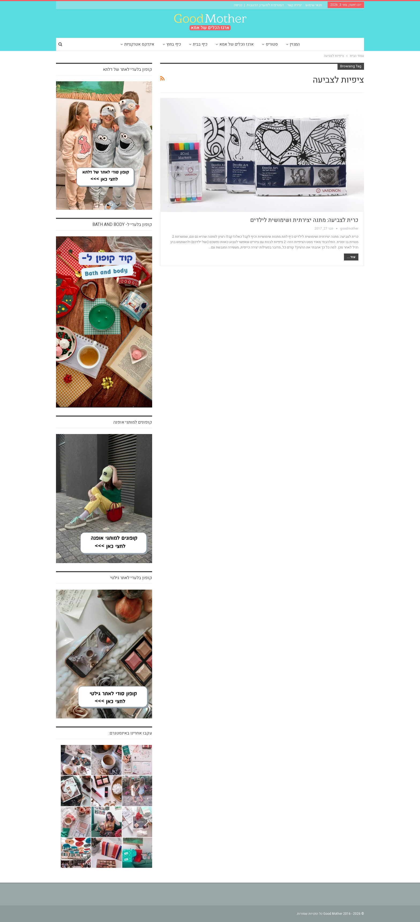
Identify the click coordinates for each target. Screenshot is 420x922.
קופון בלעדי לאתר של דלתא (127, 69)
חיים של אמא (350, 101)
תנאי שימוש (313, 5)
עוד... (351, 257)
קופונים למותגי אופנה (132, 422)
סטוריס (272, 44)
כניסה (238, 5)
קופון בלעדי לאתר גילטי (131, 578)
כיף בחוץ (173, 44)
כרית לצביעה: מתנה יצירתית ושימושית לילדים (304, 220)
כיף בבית (200, 44)
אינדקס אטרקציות (139, 44)
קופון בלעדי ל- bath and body (122, 224)
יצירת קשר (294, 5)
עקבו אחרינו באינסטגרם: (130, 733)
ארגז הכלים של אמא (236, 44)
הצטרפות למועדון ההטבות (265, 5)
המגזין (295, 44)
